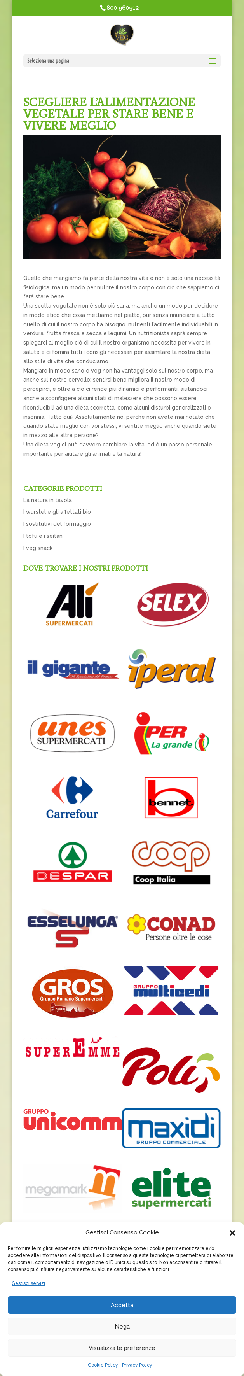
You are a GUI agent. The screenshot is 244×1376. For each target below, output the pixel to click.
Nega (122, 1326)
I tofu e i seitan (43, 536)
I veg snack (37, 548)
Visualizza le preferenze (122, 1347)
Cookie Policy (103, 1365)
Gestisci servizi (28, 1283)
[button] (232, 1233)
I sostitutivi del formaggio (57, 524)
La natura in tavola (47, 500)
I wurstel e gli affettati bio (57, 512)
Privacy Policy (137, 1365)
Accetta (122, 1305)
